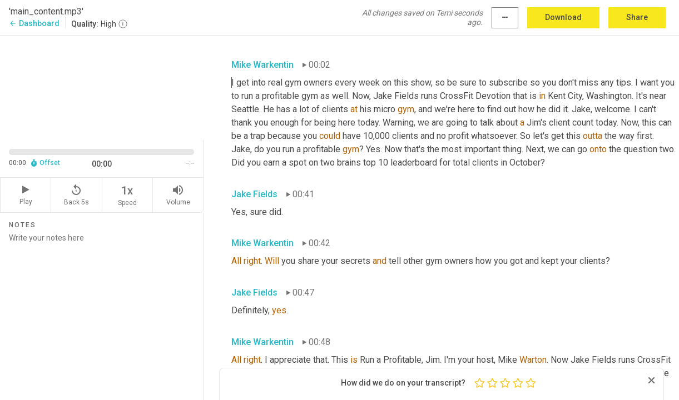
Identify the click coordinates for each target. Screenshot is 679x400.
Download (563, 17)
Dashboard (34, 23)
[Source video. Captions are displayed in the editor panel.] (102, 86)
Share (637, 17)
